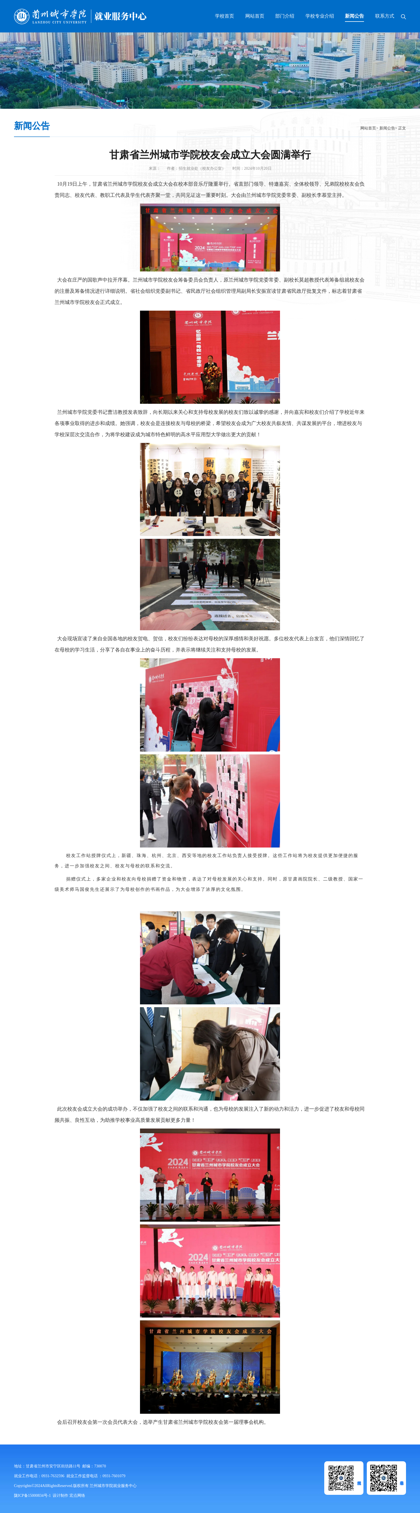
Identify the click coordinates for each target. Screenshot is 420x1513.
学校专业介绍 (319, 16)
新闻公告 (354, 16)
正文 (402, 128)
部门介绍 (284, 16)
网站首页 (254, 16)
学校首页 (224, 16)
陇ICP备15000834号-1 (32, 1495)
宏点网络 (77, 1495)
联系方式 (384, 16)
